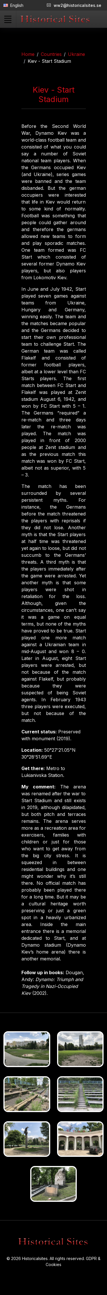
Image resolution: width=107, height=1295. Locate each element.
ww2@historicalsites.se (74, 5)
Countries (51, 54)
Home (28, 54)
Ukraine (76, 54)
